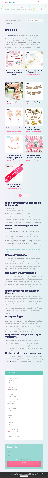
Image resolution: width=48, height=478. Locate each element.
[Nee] (46, 474)
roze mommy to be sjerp (18, 282)
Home (7, 9)
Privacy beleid (25, 476)
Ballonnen (10, 387)
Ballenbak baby (12, 385)
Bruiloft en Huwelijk (13, 394)
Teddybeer (11, 418)
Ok (20, 476)
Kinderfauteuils (12, 408)
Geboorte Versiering (13, 399)
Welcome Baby (12, 401)
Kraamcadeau (11, 420)
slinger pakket (24, 324)
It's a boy (11, 380)
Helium (10, 406)
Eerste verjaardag (13, 431)
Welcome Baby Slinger (33, 102)
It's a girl (11, 382)
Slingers (10, 427)
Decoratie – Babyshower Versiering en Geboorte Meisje (14, 73)
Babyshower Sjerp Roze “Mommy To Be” (14, 186)
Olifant (11, 415)
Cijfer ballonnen (13, 392)
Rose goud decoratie (14, 436)
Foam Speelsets (12, 396)
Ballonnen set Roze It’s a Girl (14, 129)
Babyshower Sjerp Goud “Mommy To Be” (34, 72)
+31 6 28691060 (30, 361)
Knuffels (10, 410)
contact (11, 361)
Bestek (11, 422)
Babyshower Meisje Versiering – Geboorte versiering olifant (33, 157)
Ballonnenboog (13, 389)
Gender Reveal (11, 403)
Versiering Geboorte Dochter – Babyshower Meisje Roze (14, 157)
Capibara (11, 413)
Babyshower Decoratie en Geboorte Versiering (33, 129)
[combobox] (35, 20)
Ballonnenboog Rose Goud (14, 102)
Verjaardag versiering (13, 429)
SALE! (9, 424)
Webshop (12, 9)
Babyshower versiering (21, 9)
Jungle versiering (13, 434)
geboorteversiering (12, 35)
